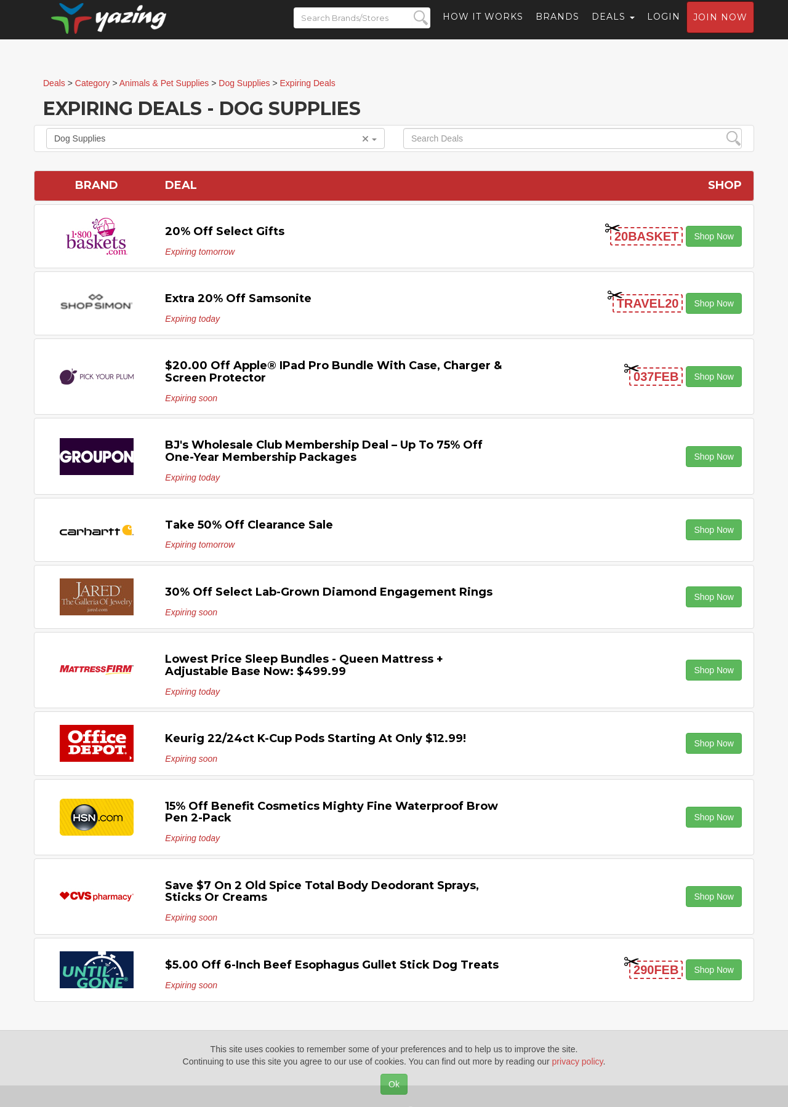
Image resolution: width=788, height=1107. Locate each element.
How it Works (483, 27)
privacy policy (577, 1061)
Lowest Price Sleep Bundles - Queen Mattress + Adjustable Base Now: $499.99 (304, 665)
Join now (720, 28)
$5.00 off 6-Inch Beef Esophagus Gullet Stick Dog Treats (332, 965)
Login (663, 27)
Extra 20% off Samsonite (238, 298)
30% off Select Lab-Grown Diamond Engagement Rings (328, 592)
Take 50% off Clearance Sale (249, 525)
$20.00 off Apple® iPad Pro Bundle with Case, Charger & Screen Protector (333, 372)
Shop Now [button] (714, 236)
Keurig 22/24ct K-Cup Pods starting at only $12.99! (315, 738)
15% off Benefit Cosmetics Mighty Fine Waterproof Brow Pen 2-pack (331, 812)
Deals (613, 27)
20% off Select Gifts (224, 231)
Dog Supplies (215, 138)
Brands (557, 27)
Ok (394, 1084)
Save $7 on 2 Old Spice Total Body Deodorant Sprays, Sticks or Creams (322, 892)
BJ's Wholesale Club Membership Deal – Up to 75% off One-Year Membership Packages (324, 451)
